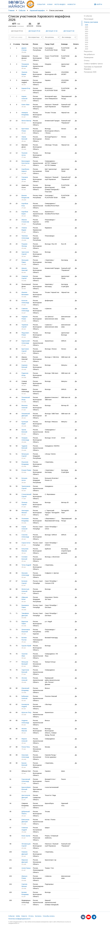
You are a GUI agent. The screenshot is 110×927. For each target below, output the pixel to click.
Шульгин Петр (26, 712)
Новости (71, 4)
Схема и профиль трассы (93, 63)
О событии (88, 16)
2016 (86, 47)
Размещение (88, 57)
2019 (86, 40)
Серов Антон (26, 543)
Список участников (91, 22)
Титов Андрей (26, 565)
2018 (86, 42)
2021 (86, 36)
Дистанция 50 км (17, 31)
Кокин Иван (25, 104)
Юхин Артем (26, 836)
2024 (86, 29)
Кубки (50, 4)
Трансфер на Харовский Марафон (93, 68)
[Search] (18, 37)
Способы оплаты (49, 916)
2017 (86, 44)
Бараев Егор (26, 88)
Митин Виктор (26, 120)
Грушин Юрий (26, 645)
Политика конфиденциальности (19, 919)
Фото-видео (59, 4)
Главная (11, 10)
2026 (86, 25)
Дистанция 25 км (34, 31)
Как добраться (89, 54)
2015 (86, 49)
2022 (86, 33)
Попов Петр (26, 747)
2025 (86, 27)
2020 (86, 38)
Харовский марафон (37, 10)
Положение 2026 (90, 72)
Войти (98, 4)
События (41, 4)
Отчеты (86, 60)
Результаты (88, 51)
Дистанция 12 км (51, 31)
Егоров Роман (26, 470)
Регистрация (88, 19)
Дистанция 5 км (69, 31)
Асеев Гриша (26, 868)
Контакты (38, 916)
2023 (86, 31)
